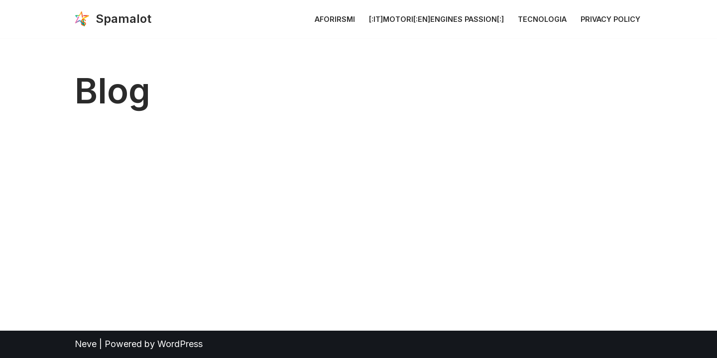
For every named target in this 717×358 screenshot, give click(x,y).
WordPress (180, 344)
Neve (86, 344)
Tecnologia (542, 19)
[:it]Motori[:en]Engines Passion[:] (436, 19)
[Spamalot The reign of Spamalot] (113, 19)
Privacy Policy (610, 19)
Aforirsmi (335, 19)
